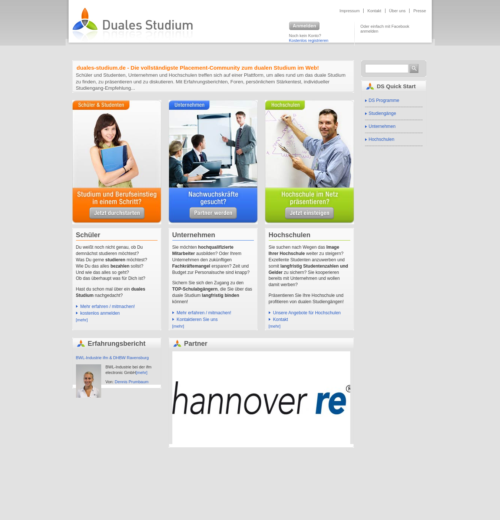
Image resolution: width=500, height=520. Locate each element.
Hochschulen (381, 139)
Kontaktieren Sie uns (197, 319)
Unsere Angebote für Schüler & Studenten (117, 213)
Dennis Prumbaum (132, 382)
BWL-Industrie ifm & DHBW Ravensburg (112, 357)
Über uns (397, 11)
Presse (419, 11)
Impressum (350, 11)
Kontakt (374, 11)
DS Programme (384, 100)
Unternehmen (382, 126)
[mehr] (82, 320)
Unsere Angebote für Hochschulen (309, 213)
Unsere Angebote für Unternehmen (213, 213)
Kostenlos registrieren (308, 40)
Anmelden (304, 26)
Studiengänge (382, 113)
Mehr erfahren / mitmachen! (107, 306)
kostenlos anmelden (100, 313)
